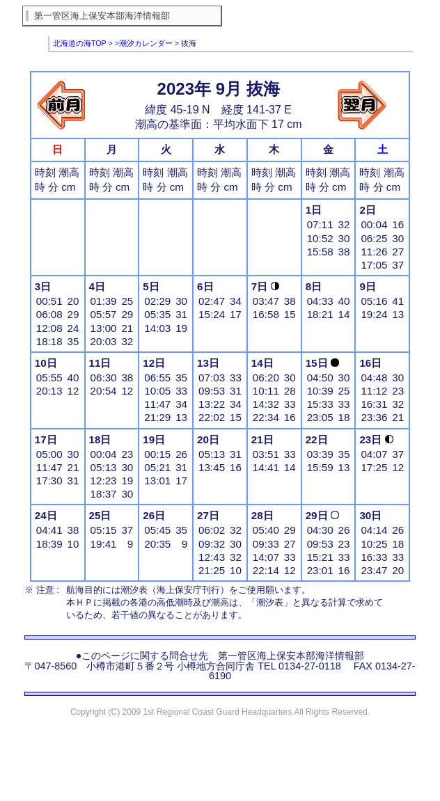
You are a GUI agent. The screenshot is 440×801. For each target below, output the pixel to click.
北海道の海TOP (80, 43)
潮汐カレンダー (146, 43)
